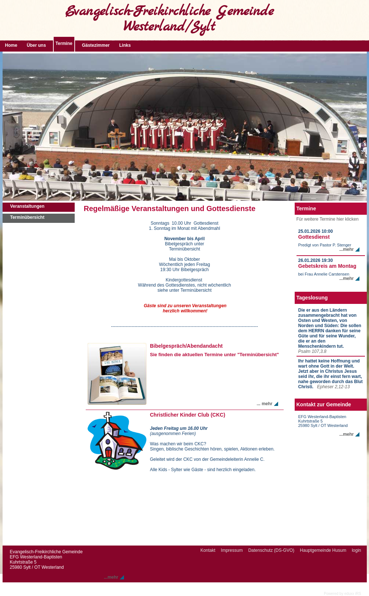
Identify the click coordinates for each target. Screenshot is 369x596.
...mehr (346, 249)
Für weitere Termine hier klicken (328, 219)
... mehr (265, 404)
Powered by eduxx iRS (342, 594)
